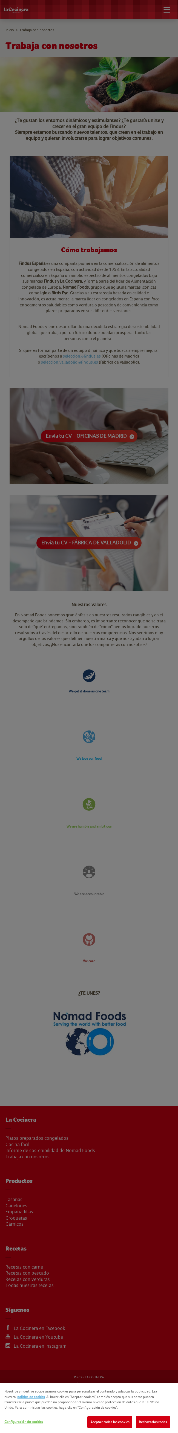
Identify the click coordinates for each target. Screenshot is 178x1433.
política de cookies (31, 1397)
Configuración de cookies (23, 1422)
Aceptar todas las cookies (109, 1422)
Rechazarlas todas (153, 1422)
